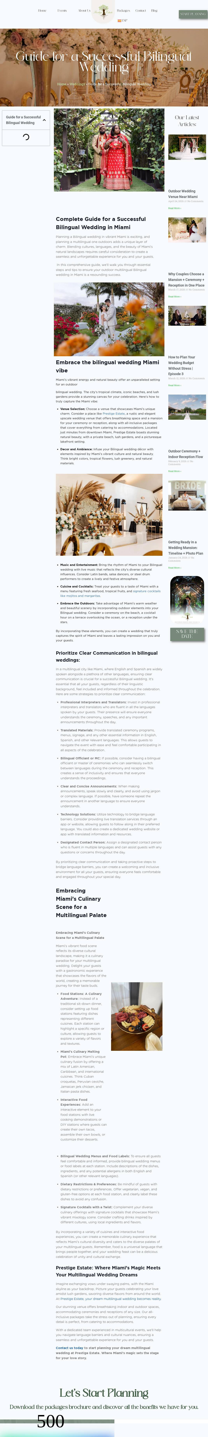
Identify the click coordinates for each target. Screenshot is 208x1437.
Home (42, 11)
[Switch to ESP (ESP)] (122, 21)
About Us (84, 11)
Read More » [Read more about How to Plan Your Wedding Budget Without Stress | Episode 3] (174, 385)
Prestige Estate (114, 413)
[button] (44, 120)
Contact (141, 11)
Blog (154, 11)
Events (62, 11)
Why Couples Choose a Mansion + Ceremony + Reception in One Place (186, 279)
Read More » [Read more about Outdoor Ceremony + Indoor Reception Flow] (174, 471)
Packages (123, 11)
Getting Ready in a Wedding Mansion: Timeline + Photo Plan (185, 547)
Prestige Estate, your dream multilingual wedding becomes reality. (111, 1299)
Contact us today (69, 1348)
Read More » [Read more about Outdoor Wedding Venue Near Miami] (174, 208)
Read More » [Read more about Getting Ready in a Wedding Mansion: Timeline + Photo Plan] (174, 567)
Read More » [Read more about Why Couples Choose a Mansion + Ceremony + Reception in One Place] (174, 296)
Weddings (77, 84)
